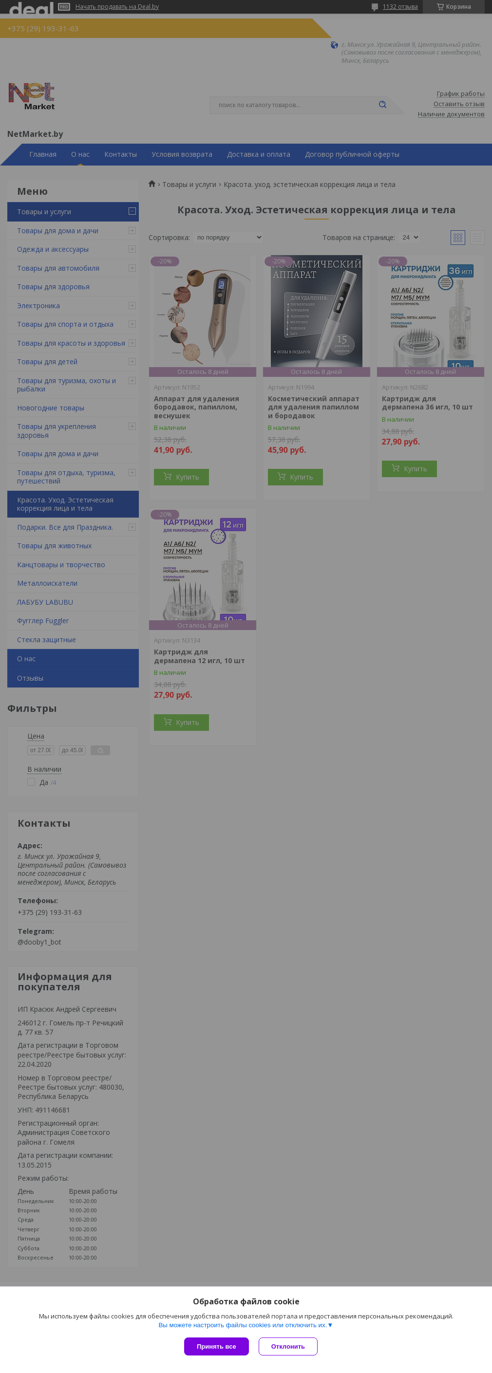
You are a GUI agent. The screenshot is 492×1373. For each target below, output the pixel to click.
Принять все (216, 1346)
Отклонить (288, 1346)
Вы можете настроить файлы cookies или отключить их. (242, 1325)
